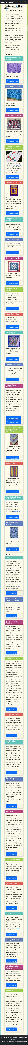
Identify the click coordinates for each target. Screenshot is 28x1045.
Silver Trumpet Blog (16, 165)
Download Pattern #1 (13, 417)
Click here (8, 971)
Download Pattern (12, 81)
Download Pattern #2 (13, 422)
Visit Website (11, 593)
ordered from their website (13, 929)
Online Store (16, 511)
